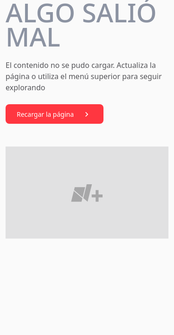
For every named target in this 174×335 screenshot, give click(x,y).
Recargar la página (54, 114)
